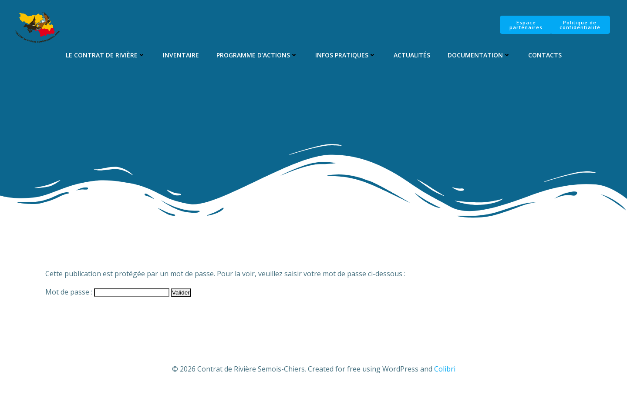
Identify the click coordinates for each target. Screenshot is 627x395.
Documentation (479, 55)
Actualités (412, 55)
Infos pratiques (345, 55)
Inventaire (181, 55)
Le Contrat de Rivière (105, 55)
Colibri (444, 369)
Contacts (545, 55)
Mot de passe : (107, 292)
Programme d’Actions (257, 55)
